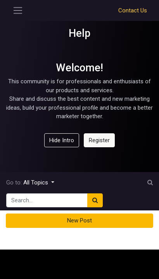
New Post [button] (79, 220)
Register (99, 140)
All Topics (36, 182)
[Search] (95, 200)
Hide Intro (61, 140)
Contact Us (132, 10)
